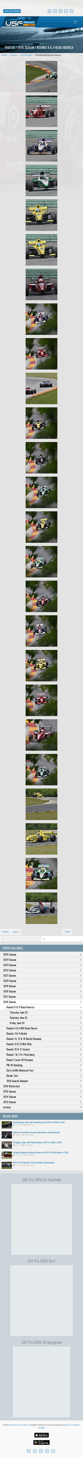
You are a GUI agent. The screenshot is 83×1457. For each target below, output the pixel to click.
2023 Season (42, 965)
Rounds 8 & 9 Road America (48, 55)
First (5, 931)
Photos (14, 55)
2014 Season (42, 1097)
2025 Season (42, 954)
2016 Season (26, 55)
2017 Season (42, 997)
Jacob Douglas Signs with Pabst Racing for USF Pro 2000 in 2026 (39, 1122)
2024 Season (42, 960)
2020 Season (42, 981)
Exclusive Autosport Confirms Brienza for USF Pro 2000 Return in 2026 (40, 1152)
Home (4, 55)
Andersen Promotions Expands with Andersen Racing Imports (36, 1132)
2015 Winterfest (42, 1086)
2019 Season (42, 986)
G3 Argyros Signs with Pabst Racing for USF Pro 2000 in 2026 (37, 1142)
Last (16, 931)
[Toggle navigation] (75, 22)
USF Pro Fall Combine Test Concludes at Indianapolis (33, 1162)
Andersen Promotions (19, 1425)
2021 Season (42, 975)
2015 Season (42, 1091)
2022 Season (42, 970)
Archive (42, 1107)
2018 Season (42, 991)
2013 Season (42, 1102)
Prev (67, 931)
